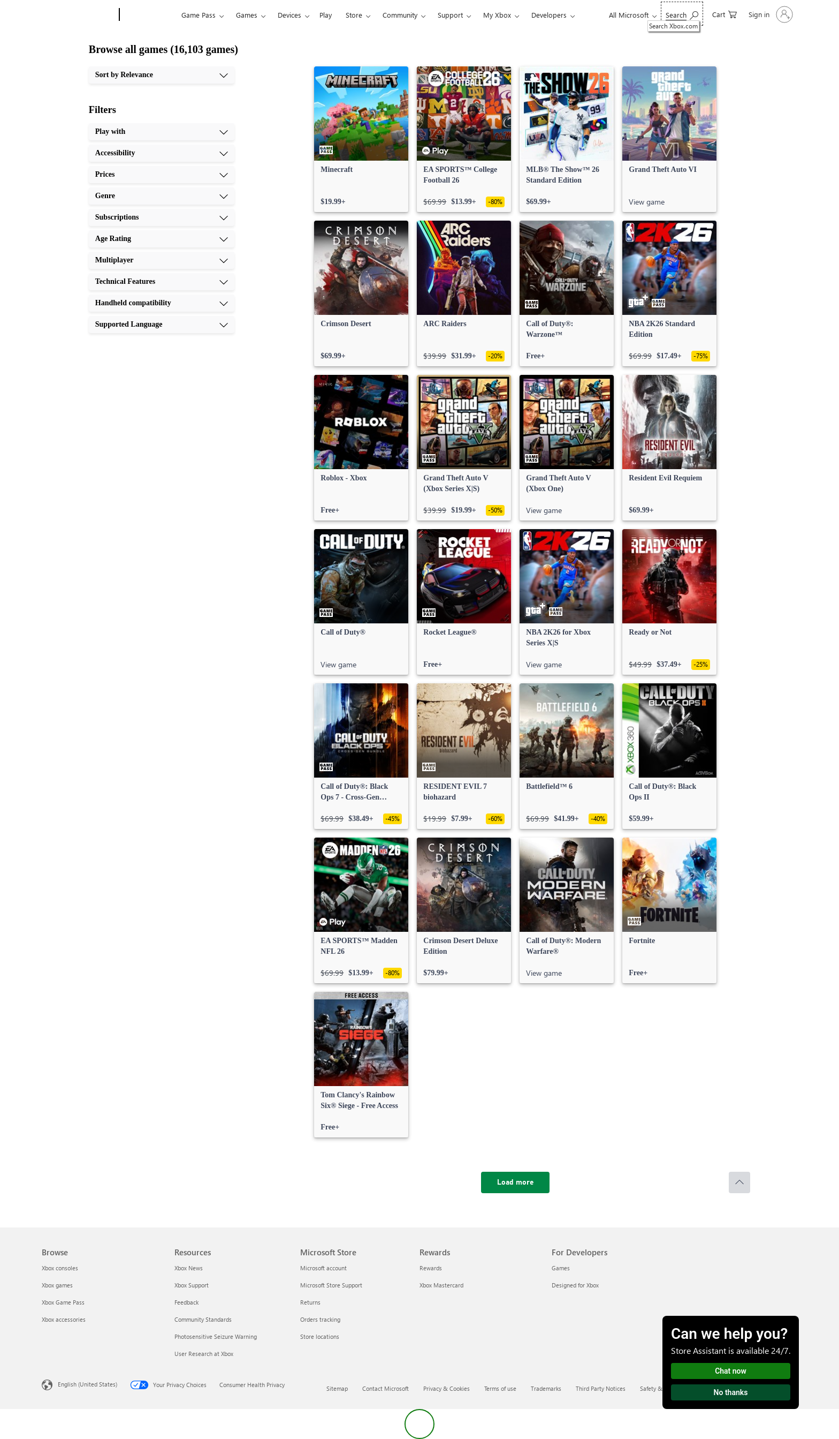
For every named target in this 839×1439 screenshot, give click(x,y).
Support (450, 14)
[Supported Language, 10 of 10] (161, 324)
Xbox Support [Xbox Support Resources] (191, 1285)
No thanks (731, 1392)
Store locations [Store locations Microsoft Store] (319, 1336)
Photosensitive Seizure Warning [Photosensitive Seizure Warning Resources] (215, 1336)
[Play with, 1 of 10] (161, 131)
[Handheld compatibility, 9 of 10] (161, 303)
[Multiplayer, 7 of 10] (161, 260)
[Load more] (515, 1182)
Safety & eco (656, 1388)
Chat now (730, 1371)
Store (354, 14)
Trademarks (546, 1388)
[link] (361, 139)
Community (400, 14)
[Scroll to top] (739, 1182)
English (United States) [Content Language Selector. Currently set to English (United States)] (87, 1384)
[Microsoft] (78, 15)
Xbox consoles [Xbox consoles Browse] (60, 1267)
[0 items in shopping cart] (724, 13)
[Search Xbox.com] (682, 14)
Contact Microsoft (385, 1388)
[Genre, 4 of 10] (161, 196)
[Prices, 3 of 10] (161, 174)
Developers (549, 14)
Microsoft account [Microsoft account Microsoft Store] (323, 1267)
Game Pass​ (198, 14)
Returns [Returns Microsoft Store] (310, 1302)
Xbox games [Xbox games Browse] (57, 1285)
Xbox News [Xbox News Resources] (188, 1267)
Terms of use (500, 1388)
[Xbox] (149, 15)
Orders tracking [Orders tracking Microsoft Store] (320, 1319)
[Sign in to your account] (769, 14)
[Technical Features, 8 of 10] (161, 281)
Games (246, 14)
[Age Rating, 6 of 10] (161, 238)
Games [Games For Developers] (561, 1267)
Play (325, 14)
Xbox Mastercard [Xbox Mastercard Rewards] (441, 1285)
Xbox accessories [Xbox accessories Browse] (64, 1319)
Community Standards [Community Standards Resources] (203, 1319)
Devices (289, 14)
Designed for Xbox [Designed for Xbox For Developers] (575, 1285)
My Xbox (497, 14)
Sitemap (337, 1388)
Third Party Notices (601, 1388)
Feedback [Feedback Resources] (186, 1302)
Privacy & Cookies (446, 1388)
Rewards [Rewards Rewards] (431, 1267)
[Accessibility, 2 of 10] (161, 153)
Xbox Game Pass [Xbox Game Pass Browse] (63, 1302)
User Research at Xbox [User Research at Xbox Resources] (203, 1353)
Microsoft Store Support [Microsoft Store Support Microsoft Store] (331, 1285)
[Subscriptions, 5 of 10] (161, 217)
